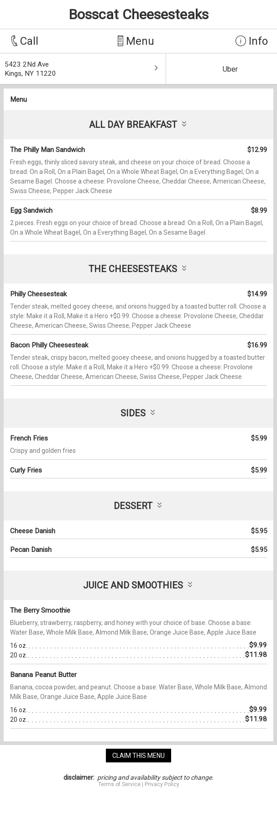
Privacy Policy (162, 784)
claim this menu (138, 755)
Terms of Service (119, 784)
